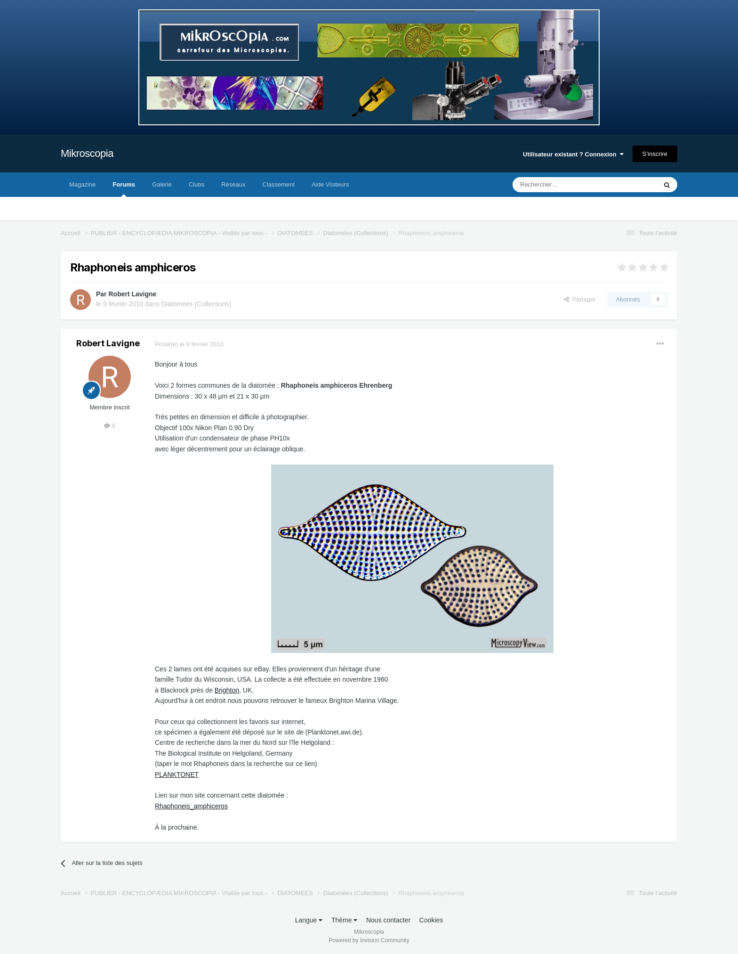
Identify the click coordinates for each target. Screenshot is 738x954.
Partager (580, 299)
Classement (279, 184)
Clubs (196, 184)
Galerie (162, 184)
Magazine (82, 184)
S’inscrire (654, 153)
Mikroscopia (87, 153)
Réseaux (233, 184)
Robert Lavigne (132, 294)
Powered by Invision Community (369, 940)
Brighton (227, 690)
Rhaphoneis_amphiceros (191, 806)
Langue (309, 920)
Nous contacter (388, 920)
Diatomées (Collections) (196, 304)
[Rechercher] (565, 184)
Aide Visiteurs (330, 184)
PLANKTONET (177, 774)
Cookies (431, 920)
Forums (123, 189)
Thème (344, 920)
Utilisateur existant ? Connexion (573, 154)
